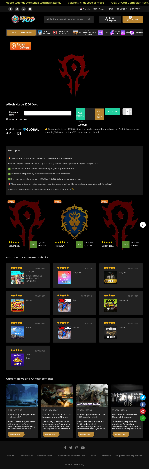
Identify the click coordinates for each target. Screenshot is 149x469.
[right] (143, 225)
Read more (16, 434)
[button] (133, 19)
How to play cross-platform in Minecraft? (22, 416)
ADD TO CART (99, 114)
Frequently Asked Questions (129, 455)
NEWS (110, 9)
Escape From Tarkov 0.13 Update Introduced (124, 416)
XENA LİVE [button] (115, 32)
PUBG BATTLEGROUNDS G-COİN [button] (85, 32)
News (93, 455)
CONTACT (135, 9)
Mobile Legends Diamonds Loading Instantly (39, 2)
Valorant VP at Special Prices (91, 2)
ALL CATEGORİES (22, 32)
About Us (11, 455)
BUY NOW (113, 111)
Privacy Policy (26, 455)
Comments (106, 455)
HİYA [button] (125, 32)
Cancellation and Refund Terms (72, 455)
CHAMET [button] (136, 32)
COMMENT (121, 9)
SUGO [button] (104, 32)
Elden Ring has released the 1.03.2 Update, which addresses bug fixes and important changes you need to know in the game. (91, 416)
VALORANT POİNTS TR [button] (61, 32)
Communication (44, 455)
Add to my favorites (16, 119)
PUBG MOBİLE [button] (44, 32)
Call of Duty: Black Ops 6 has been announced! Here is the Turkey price (56, 416)
